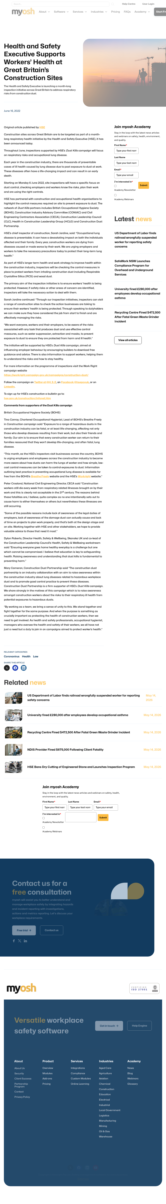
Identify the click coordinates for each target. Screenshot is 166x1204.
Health (26, 656)
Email (117, 169)
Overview (47, 1068)
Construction (106, 1089)
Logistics (104, 1115)
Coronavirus (11, 656)
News (130, 1068)
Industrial (104, 1105)
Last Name (119, 157)
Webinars (132, 1078)
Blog (130, 1073)
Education (105, 1094)
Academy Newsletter (125, 189)
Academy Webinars (124, 199)
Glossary (132, 1084)
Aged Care (105, 1068)
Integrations (78, 1068)
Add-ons (47, 1078)
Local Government (109, 1110)
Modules (47, 1073)
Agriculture (105, 1073)
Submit (143, 185)
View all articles (128, 340)
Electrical (104, 1100)
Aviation (103, 1078)
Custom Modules (81, 1078)
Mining (103, 1126)
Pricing (46, 1084)
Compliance (78, 1073)
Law (35, 656)
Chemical (104, 1084)
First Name (120, 145)
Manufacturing (107, 1121)
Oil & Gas (104, 1131)
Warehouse (105, 1136)
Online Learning (80, 1084)
